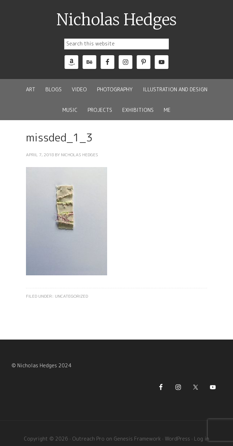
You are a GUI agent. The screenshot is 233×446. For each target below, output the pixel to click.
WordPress (177, 438)
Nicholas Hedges (117, 20)
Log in (201, 438)
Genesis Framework (137, 438)
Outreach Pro (88, 438)
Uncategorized (71, 296)
